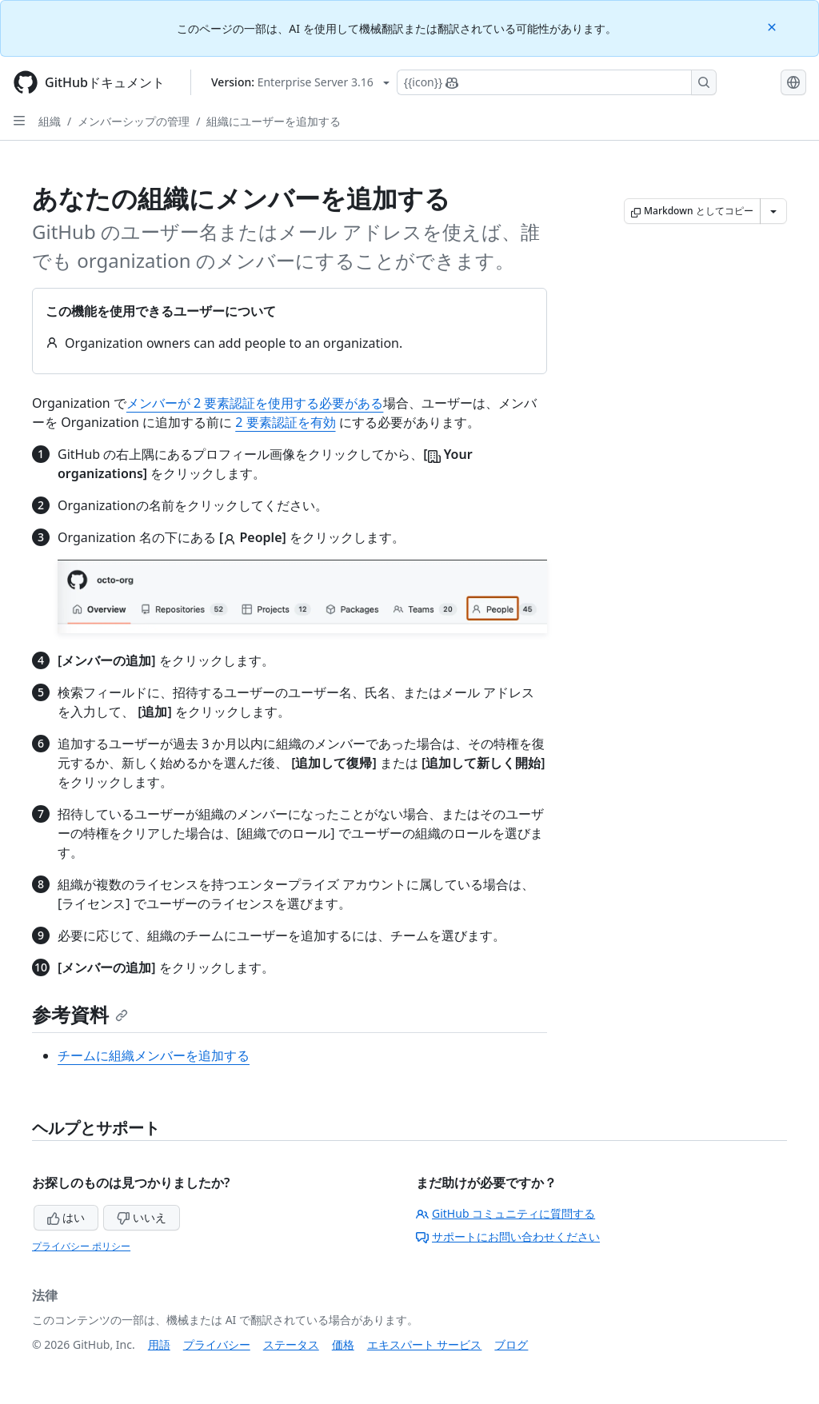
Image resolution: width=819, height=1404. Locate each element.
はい (66, 1217)
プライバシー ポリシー (81, 1246)
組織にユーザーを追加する (273, 121)
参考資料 (80, 1014)
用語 (159, 1344)
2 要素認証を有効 (285, 422)
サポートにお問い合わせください (508, 1236)
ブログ (511, 1344)
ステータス (291, 1344)
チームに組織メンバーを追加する (154, 1055)
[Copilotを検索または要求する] (557, 82)
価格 (343, 1344)
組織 (49, 121)
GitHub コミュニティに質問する (505, 1213)
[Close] (773, 26)
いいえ (141, 1217)
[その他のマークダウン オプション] (773, 211)
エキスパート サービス (424, 1344)
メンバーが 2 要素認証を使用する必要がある (254, 403)
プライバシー (216, 1344)
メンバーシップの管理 (134, 121)
